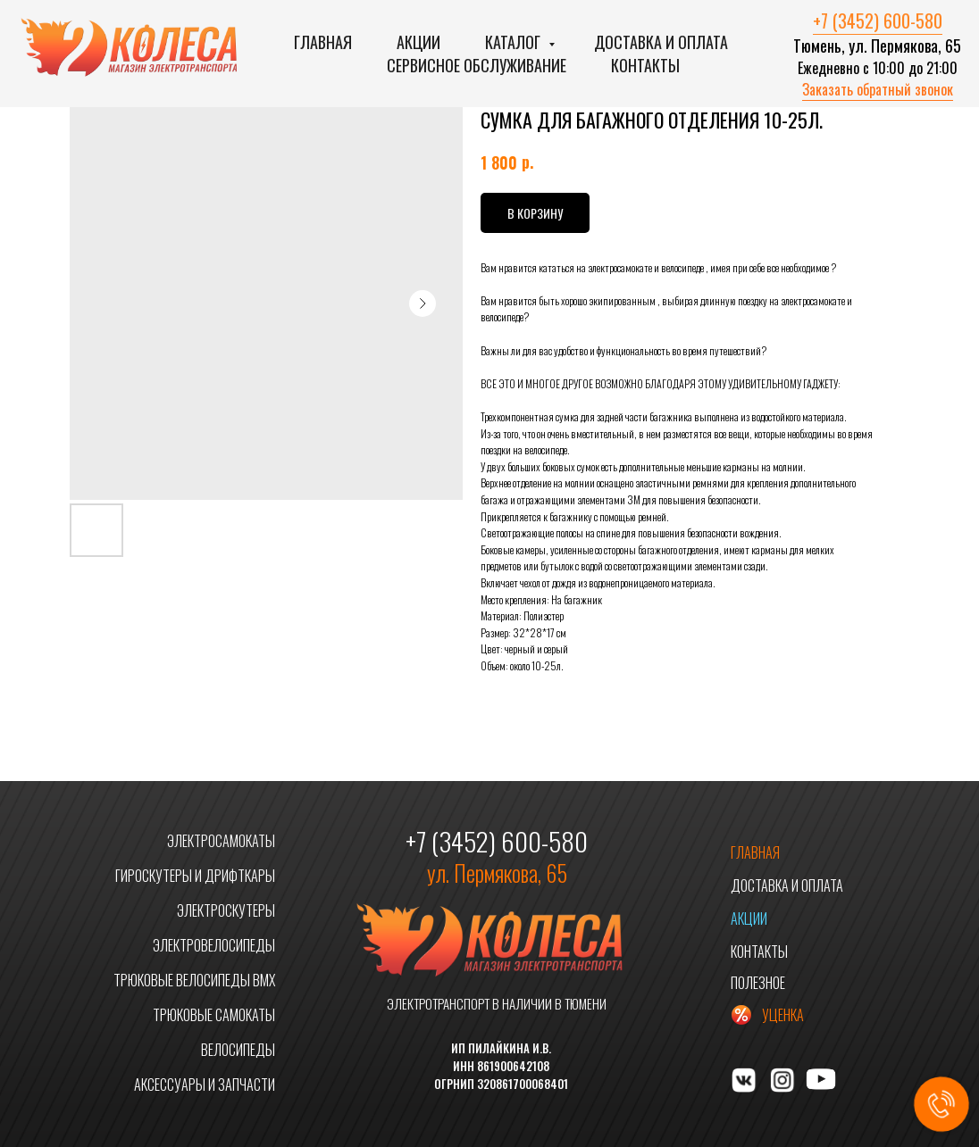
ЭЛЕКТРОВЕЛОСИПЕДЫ (214, 945)
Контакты (645, 65)
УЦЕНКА (783, 1015)
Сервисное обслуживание (476, 65)
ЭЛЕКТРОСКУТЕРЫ (226, 910)
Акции (418, 42)
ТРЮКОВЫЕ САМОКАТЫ (214, 1015)
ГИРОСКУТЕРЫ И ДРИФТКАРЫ (195, 875)
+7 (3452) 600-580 (877, 20)
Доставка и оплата (661, 42)
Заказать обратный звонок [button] (877, 89)
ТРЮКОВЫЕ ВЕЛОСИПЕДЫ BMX (194, 980)
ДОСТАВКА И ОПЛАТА (787, 885)
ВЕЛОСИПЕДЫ (238, 1049)
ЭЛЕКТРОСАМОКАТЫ (221, 841)
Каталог (514, 42)
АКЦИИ (749, 918)
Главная (323, 42)
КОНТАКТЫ (759, 951)
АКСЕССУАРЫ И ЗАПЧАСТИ (204, 1084)
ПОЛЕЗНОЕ (758, 982)
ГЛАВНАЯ (755, 852)
